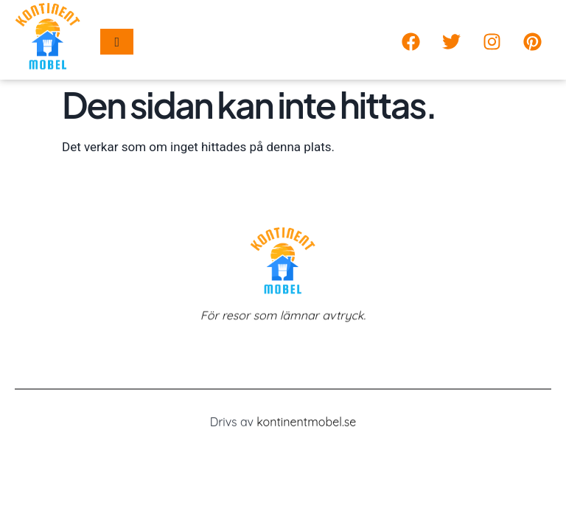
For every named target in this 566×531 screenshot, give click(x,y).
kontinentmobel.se (306, 423)
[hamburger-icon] (116, 42)
